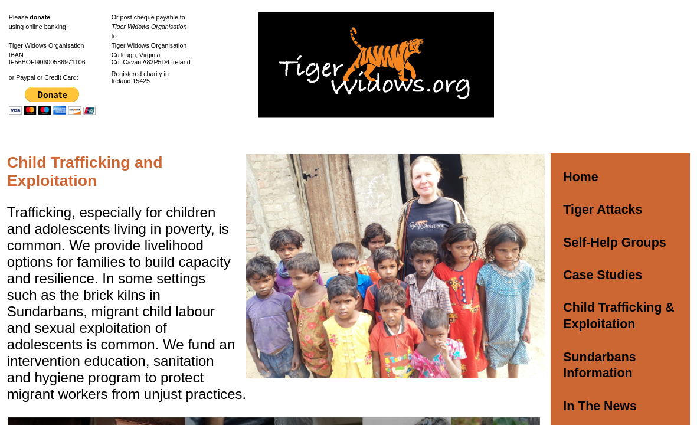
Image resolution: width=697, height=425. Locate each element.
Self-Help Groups (614, 243)
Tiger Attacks (602, 209)
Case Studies (602, 275)
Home (580, 177)
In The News (599, 406)
